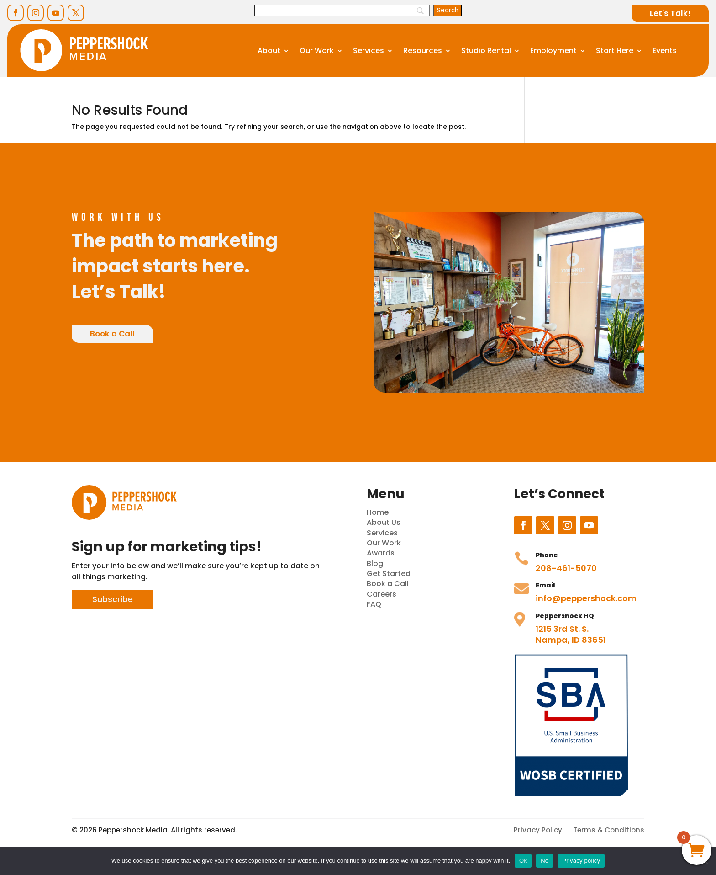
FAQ (374, 604)
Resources (422, 50)
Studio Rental (486, 50)
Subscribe (112, 599)
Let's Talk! (670, 13)
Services (368, 50)
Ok (523, 860)
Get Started (389, 573)
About (269, 50)
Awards (381, 553)
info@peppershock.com (586, 598)
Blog (375, 563)
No (544, 860)
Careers (381, 594)
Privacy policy (581, 860)
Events (665, 50)
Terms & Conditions (608, 830)
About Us (383, 522)
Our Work (317, 50)
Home (378, 512)
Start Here (614, 50)
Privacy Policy (538, 830)
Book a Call (112, 333)
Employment (553, 50)
